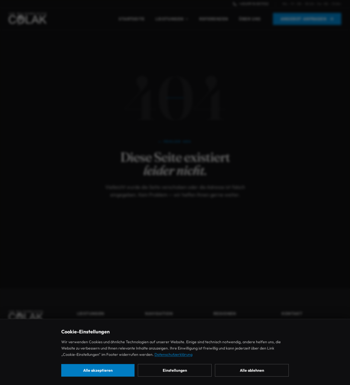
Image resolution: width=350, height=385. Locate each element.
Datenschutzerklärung (173, 363)
